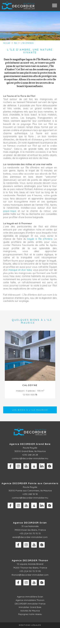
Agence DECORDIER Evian (30, 522)
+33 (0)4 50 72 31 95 (30, 571)
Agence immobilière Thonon (30, 600)
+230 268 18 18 (30, 494)
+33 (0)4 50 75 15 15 (30, 533)
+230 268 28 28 (30, 454)
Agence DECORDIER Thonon (30, 560)
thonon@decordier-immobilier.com (30, 574)
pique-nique (9, 210)
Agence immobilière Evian (30, 596)
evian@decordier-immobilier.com (30, 537)
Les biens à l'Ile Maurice (30, 410)
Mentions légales (30, 625)
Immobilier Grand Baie (30, 607)
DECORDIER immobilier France (30, 603)
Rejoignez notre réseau (30, 614)
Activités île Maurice (30, 610)
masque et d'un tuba (20, 269)
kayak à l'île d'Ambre (39, 238)
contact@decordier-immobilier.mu (30, 458)
